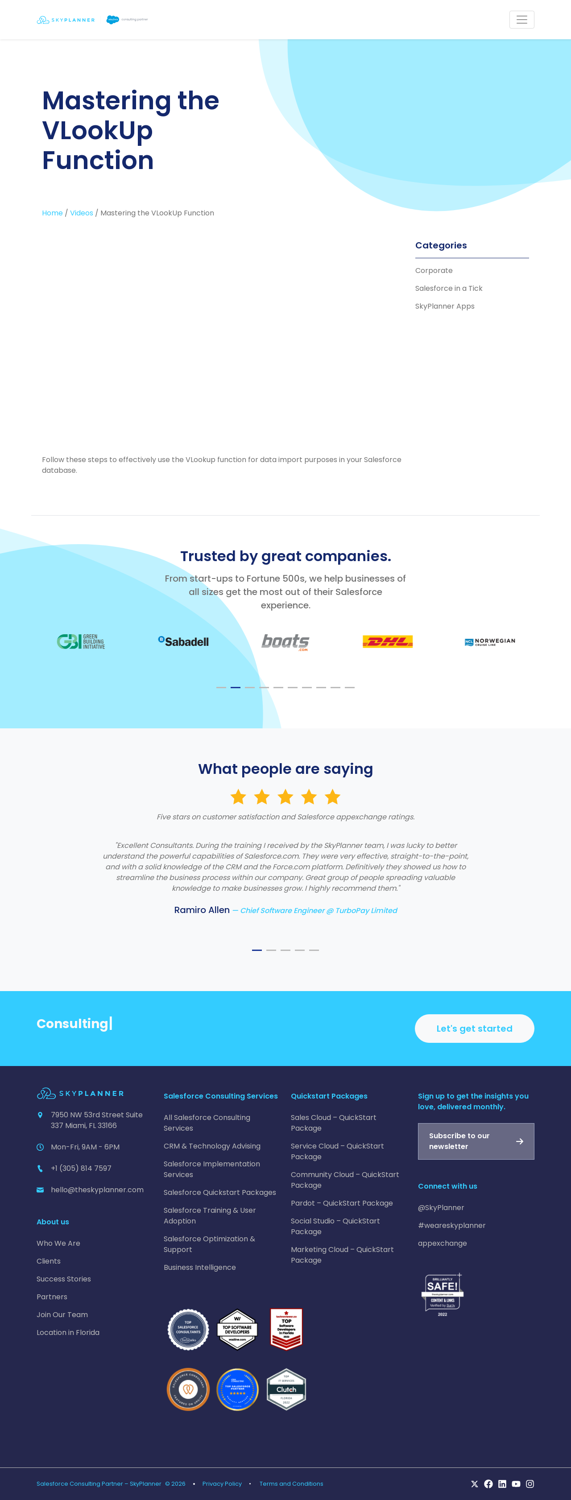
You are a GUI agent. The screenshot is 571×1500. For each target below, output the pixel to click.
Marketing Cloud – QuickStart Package (342, 1254)
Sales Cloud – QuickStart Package (334, 1122)
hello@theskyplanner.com (97, 1190)
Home (52, 213)
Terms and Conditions (291, 1484)
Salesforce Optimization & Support (209, 1244)
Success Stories (64, 1279)
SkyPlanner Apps (445, 306)
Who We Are (58, 1243)
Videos (81, 213)
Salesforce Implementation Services (212, 1169)
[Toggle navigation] (521, 20)
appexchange (442, 1243)
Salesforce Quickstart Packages (220, 1192)
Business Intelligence (200, 1267)
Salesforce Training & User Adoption (210, 1215)
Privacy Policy (222, 1484)
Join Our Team (62, 1315)
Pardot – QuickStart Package (342, 1203)
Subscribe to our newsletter (459, 1141)
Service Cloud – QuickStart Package (337, 1151)
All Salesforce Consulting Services (207, 1122)
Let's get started (475, 1028)
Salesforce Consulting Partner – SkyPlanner (99, 1484)
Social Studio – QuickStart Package (335, 1226)
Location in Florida (68, 1332)
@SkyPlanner (441, 1207)
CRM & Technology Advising (212, 1146)
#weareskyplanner (452, 1225)
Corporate (434, 270)
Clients (49, 1261)
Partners (52, 1297)
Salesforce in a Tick (449, 288)
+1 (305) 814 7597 (81, 1168)
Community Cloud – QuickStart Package (345, 1179)
